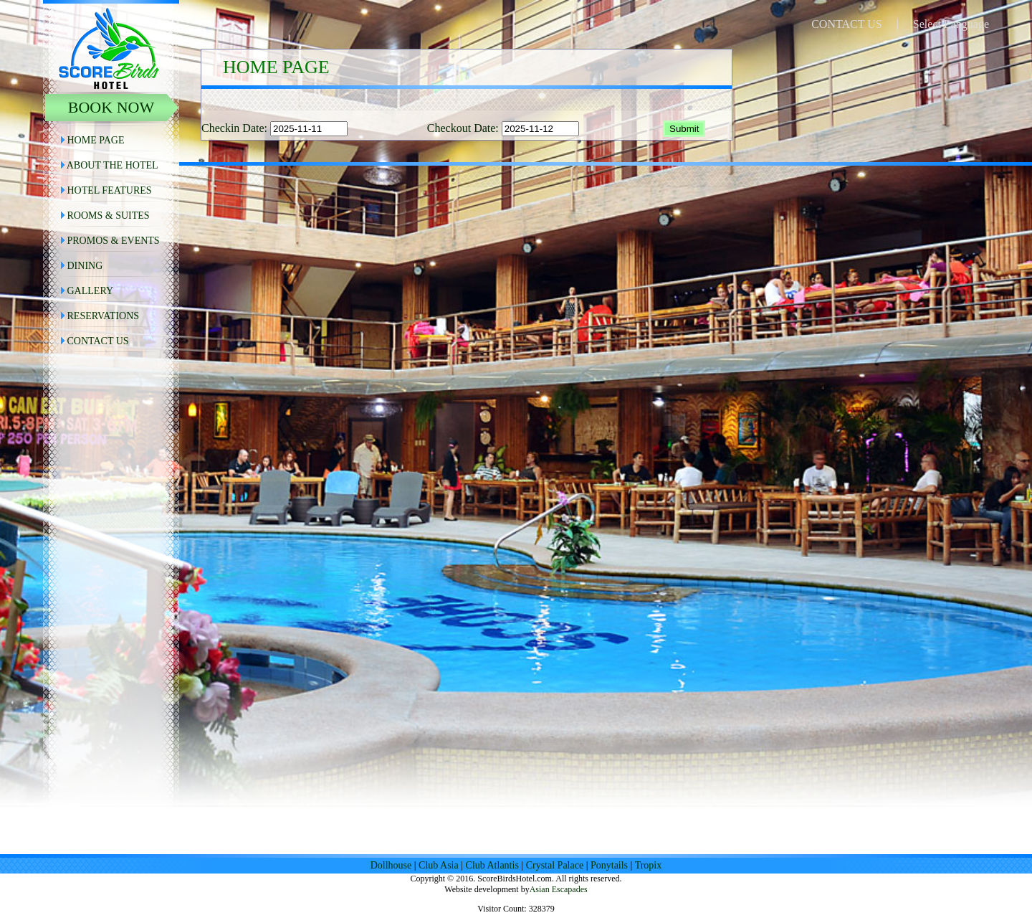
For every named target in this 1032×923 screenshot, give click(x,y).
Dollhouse (391, 865)
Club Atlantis (492, 865)
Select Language (951, 24)
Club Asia (439, 865)
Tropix (648, 865)
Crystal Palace (554, 865)
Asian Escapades (559, 889)
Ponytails (609, 865)
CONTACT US (846, 24)
